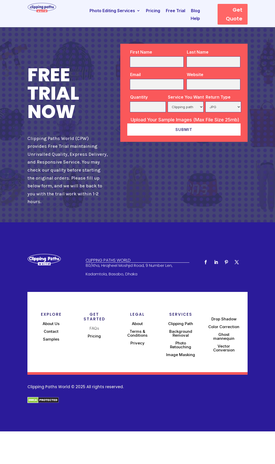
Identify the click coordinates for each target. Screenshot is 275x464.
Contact (51, 331)
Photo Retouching (180, 345)
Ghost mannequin (223, 336)
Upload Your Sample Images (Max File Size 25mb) (185, 119)
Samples (51, 339)
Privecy (137, 343)
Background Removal (180, 333)
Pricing (153, 11)
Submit (183, 129)
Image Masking (180, 354)
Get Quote (234, 14)
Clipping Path (180, 323)
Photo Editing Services (112, 11)
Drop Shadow (223, 318)
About (137, 323)
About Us (51, 323)
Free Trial (175, 11)
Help (195, 19)
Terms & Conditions (137, 333)
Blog (195, 11)
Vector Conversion (224, 348)
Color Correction (223, 326)
